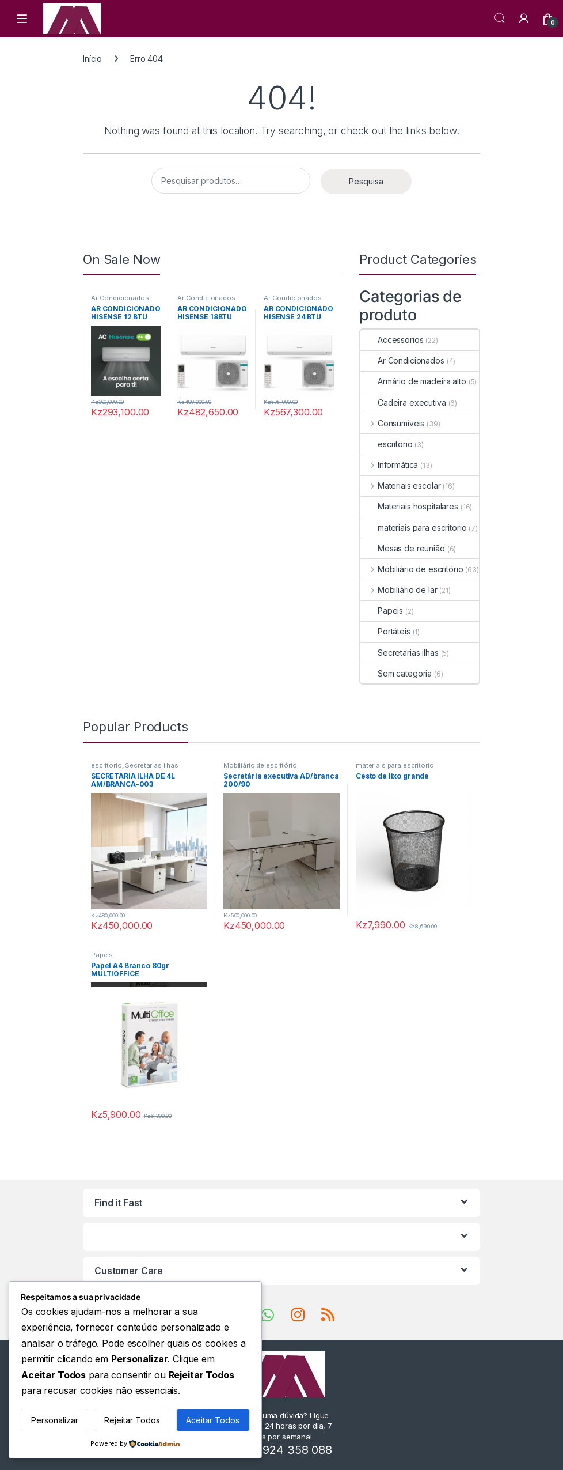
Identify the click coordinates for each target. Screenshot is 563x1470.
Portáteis (385, 631)
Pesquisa (366, 181)
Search (499, 18)
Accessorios (391, 340)
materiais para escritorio (413, 527)
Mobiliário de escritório (411, 569)
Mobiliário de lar (398, 590)
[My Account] (524, 18)
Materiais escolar (400, 485)
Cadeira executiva (403, 402)
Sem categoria (396, 673)
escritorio (386, 444)
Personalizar (54, 1420)
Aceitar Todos (212, 1420)
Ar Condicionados (120, 298)
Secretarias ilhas (399, 652)
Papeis (381, 610)
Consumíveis (392, 423)
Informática (389, 465)
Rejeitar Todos (132, 1420)
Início (92, 58)
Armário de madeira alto (413, 381)
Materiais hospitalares (409, 506)
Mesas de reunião (402, 548)
